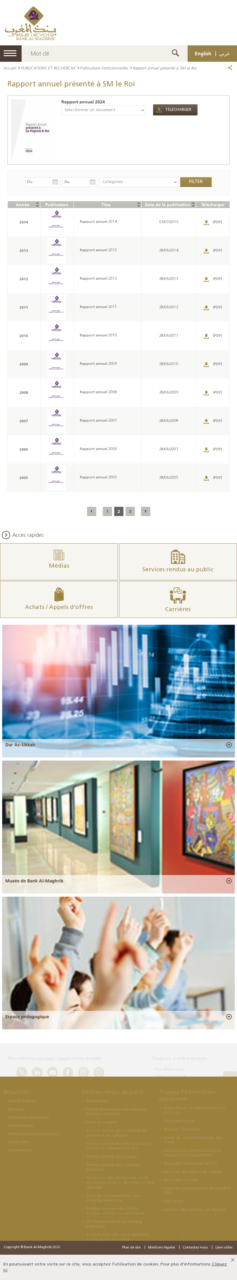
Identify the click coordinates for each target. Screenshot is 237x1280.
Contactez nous (195, 1247)
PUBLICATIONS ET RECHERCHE (48, 67)
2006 (23, 449)
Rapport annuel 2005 (98, 477)
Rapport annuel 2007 (98, 421)
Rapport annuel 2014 (98, 222)
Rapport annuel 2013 (98, 250)
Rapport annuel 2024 (83, 102)
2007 (23, 421)
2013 (23, 250)
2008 (23, 392)
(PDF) (217, 222)
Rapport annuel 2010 (98, 335)
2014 (23, 222)
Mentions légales (161, 1247)
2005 (23, 477)
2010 (23, 335)
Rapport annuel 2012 (98, 279)
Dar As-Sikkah (20, 745)
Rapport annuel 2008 (98, 392)
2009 (23, 364)
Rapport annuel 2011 (98, 307)
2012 (23, 279)
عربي (224, 53)
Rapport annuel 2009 (98, 364)
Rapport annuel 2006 (98, 449)
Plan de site (131, 1247)
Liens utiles (223, 1247)
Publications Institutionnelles (104, 67)
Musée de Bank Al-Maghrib (34, 881)
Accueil (9, 67)
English (203, 53)
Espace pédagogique (27, 1016)
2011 (23, 307)
